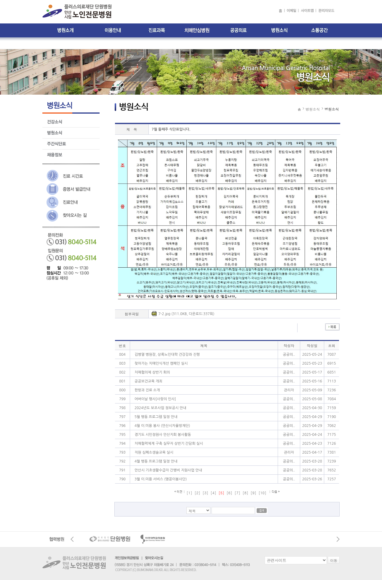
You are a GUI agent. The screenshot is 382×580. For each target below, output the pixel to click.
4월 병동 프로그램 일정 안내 (156, 461)
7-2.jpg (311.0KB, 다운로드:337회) (187, 314)
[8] (245, 492)
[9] (253, 492)
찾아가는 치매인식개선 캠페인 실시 (161, 363)
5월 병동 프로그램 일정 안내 (156, 417)
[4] (213, 492)
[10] (262, 492)
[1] (189, 492)
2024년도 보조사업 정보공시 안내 (160, 408)
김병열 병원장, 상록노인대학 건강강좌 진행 (167, 354)
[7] (237, 492)
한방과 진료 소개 (147, 390)
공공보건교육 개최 (148, 381)
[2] (197, 492)
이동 (333, 560)
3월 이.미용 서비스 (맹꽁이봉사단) (161, 479)
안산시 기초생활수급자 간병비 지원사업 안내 (168, 470)
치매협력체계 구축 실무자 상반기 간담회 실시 (169, 443)
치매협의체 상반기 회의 (152, 372)
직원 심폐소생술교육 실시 (154, 452)
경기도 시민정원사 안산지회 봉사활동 (163, 434)
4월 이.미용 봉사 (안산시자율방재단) (162, 426)
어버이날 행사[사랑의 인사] (155, 399)
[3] (205, 492)
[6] (229, 492)
